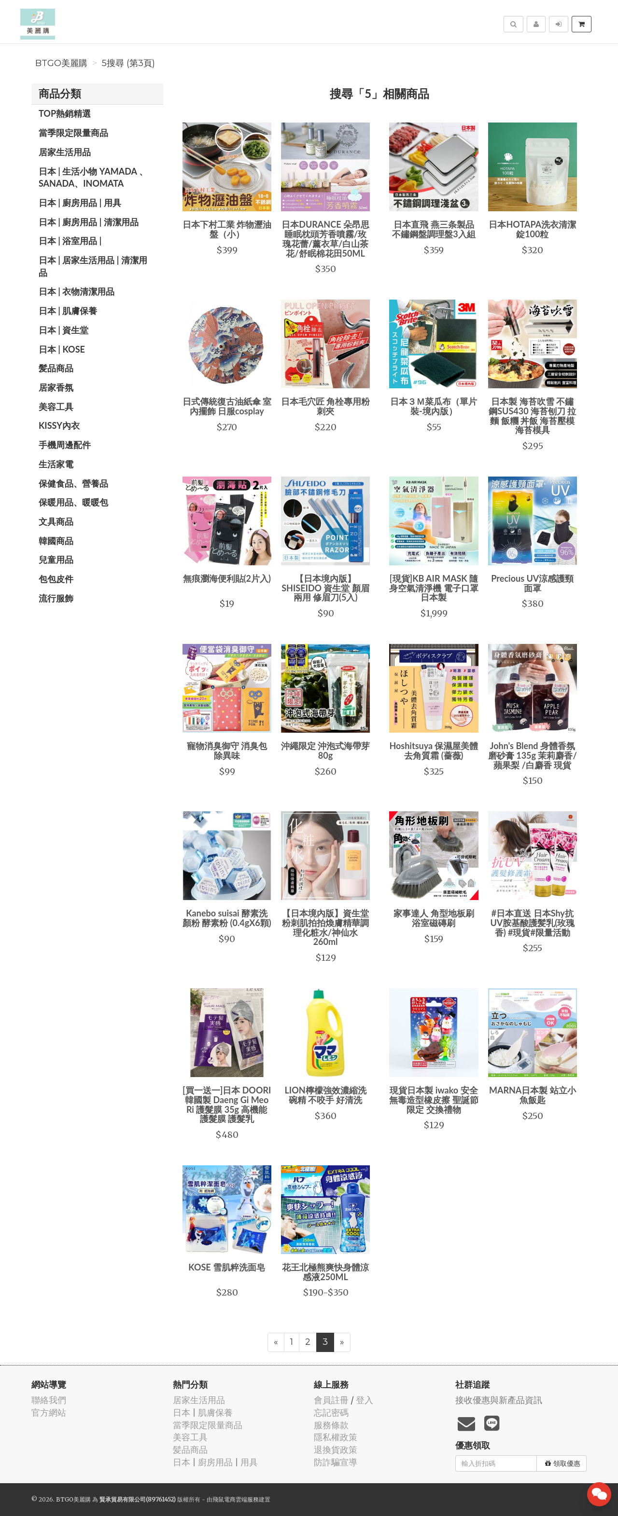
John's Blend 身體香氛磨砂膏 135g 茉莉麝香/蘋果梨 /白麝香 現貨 (532, 755)
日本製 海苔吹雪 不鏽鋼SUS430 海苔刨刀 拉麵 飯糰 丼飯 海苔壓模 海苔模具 (532, 415)
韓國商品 (56, 540)
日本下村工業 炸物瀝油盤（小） (227, 229)
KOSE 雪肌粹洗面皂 (226, 1267)
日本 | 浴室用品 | (70, 240)
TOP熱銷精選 (65, 113)
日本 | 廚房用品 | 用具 (80, 202)
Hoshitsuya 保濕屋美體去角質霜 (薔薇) (433, 750)
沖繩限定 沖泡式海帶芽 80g (325, 750)
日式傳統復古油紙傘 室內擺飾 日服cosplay (227, 406)
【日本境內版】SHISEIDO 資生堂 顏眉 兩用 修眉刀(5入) (325, 588)
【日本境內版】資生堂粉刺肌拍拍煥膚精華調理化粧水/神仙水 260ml (325, 927)
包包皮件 (56, 579)
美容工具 (56, 406)
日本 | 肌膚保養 (68, 310)
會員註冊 (331, 1400)
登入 (364, 1400)
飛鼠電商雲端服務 (235, 1499)
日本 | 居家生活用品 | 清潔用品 (93, 266)
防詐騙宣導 (335, 1462)
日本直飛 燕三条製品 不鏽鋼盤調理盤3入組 (433, 229)
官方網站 (48, 1412)
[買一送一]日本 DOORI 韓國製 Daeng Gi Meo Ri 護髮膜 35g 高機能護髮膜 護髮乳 (227, 1104)
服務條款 (331, 1425)
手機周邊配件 (65, 444)
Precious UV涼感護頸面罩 (532, 583)
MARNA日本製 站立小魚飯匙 (532, 1095)
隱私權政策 (335, 1437)
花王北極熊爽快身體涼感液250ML (325, 1272)
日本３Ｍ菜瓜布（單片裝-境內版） (433, 406)
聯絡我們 (48, 1400)
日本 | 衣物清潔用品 (76, 291)
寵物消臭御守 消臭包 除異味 (227, 750)
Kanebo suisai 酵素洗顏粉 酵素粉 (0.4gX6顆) (227, 918)
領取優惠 (562, 1463)
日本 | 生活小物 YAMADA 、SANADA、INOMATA (93, 177)
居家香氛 (56, 387)
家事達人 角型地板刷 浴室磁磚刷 (433, 918)
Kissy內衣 (59, 425)
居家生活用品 (65, 152)
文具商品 (56, 521)
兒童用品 (56, 559)
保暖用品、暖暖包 (73, 502)
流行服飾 (56, 598)
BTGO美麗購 (61, 63)
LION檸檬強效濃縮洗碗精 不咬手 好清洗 (325, 1095)
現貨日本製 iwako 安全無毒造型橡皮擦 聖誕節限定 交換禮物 (433, 1100)
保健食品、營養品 (73, 483)
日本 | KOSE (62, 349)
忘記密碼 (331, 1412)
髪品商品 (56, 368)
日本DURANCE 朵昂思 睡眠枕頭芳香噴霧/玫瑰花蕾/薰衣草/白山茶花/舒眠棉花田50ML (325, 238)
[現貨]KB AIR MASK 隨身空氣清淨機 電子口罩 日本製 (433, 588)
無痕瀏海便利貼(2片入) (227, 578)
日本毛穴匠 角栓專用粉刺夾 (325, 406)
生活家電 (56, 464)
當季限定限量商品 (73, 132)
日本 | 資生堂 (63, 330)
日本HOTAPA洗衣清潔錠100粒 (532, 229)
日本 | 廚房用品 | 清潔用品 (89, 222)
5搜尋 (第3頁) (128, 63)
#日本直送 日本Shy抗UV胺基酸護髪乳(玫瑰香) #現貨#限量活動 (532, 923)
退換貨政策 (335, 1449)
